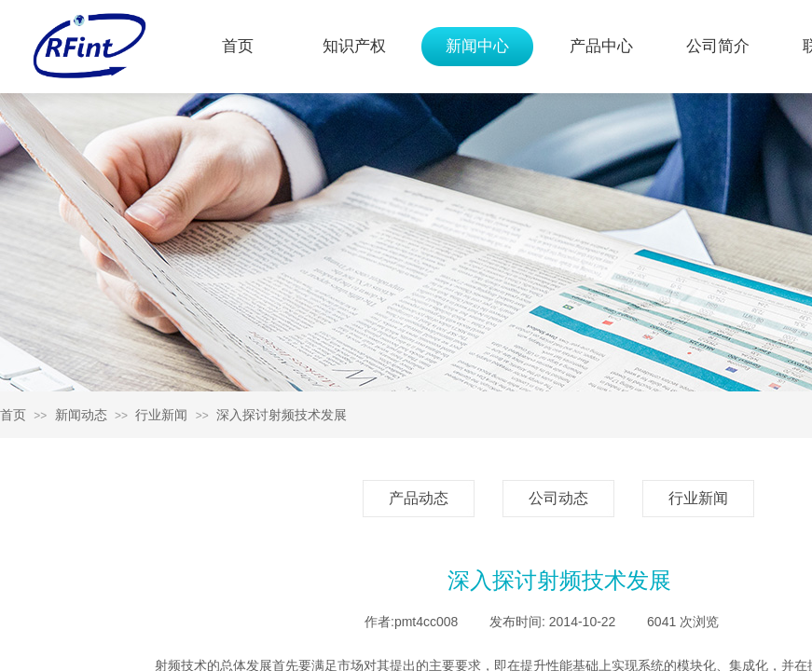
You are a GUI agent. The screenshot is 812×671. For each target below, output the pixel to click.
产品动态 (418, 498)
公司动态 (558, 498)
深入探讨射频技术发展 (281, 414)
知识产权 (354, 46)
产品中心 (601, 46)
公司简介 (718, 46)
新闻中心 (477, 46)
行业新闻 (161, 414)
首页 (238, 46)
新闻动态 (81, 414)
